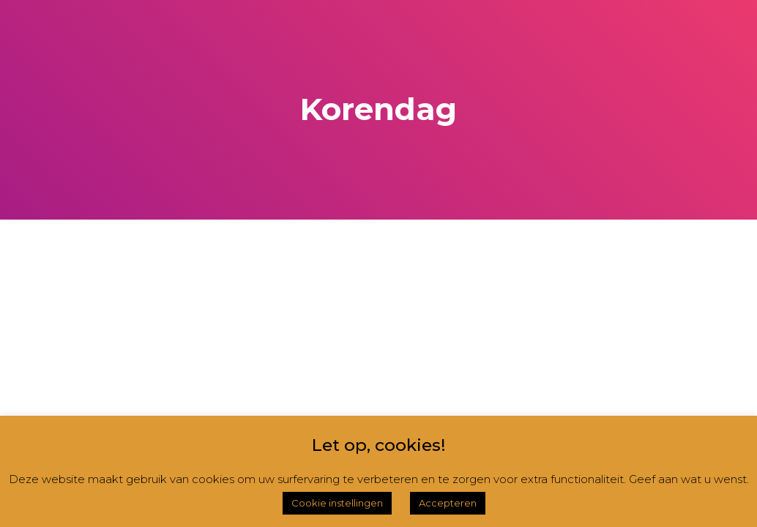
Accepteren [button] (448, 503)
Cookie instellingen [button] (337, 503)
